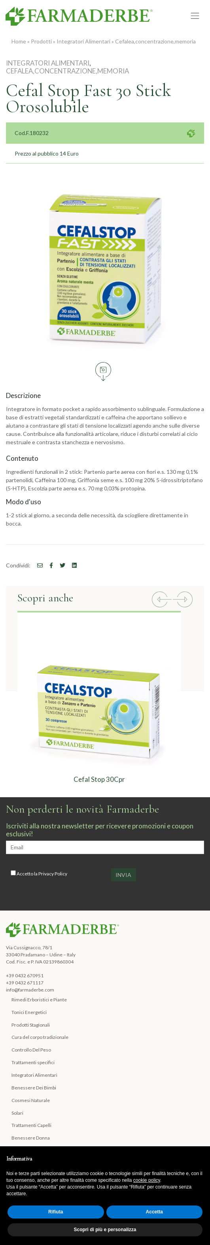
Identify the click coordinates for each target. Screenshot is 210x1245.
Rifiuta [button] (55, 1212)
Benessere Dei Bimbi (33, 1088)
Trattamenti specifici (33, 1062)
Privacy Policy (52, 874)
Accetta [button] (154, 1212)
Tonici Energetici (29, 1012)
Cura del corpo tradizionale (39, 1037)
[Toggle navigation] (195, 15)
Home (18, 41)
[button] (162, 600)
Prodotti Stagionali (30, 1025)
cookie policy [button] (146, 1180)
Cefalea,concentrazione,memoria (155, 41)
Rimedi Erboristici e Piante (39, 1000)
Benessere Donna (30, 1138)
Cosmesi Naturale (30, 1100)
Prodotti (41, 41)
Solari (17, 1113)
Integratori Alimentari (83, 41)
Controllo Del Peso (31, 1050)
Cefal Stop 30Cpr (99, 779)
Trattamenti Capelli (31, 1125)
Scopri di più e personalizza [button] (105, 1229)
